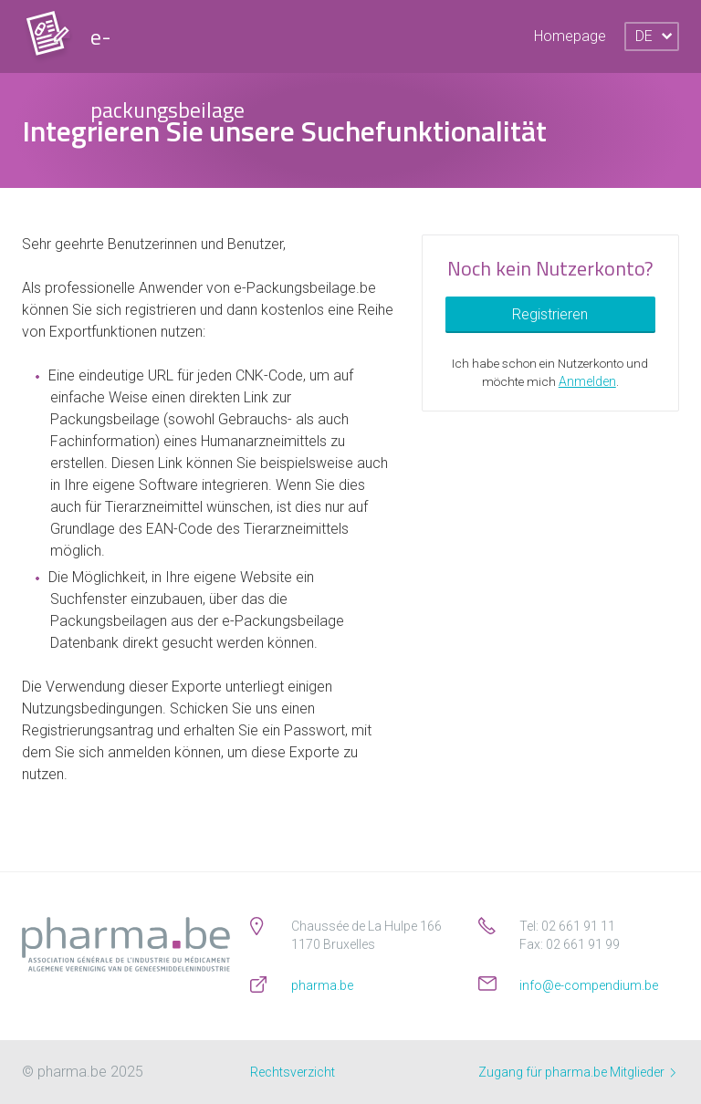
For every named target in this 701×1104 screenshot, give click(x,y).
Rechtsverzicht (292, 1072)
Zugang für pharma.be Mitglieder (576, 1072)
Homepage (570, 36)
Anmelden (587, 381)
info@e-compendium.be (588, 985)
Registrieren (550, 314)
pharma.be (322, 985)
